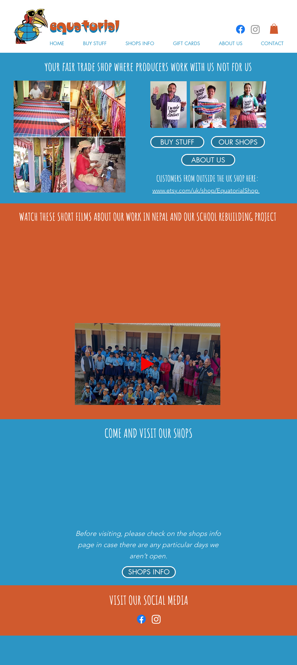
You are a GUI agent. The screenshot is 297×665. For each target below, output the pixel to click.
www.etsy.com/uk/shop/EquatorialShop (206, 190)
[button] (274, 29)
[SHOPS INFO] (149, 572)
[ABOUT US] (208, 160)
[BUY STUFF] (177, 142)
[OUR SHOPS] (238, 142)
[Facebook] (240, 29)
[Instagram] (255, 29)
